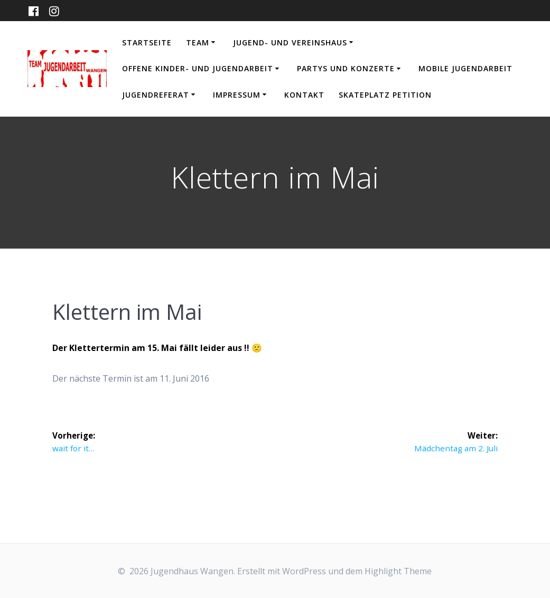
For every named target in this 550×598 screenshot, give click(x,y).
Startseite (147, 42)
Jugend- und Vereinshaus (290, 42)
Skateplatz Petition (385, 95)
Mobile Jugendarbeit (465, 68)
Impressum (236, 95)
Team (197, 42)
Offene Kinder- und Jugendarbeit (197, 68)
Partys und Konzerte (346, 68)
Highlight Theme (398, 571)
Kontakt (304, 95)
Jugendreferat (155, 95)
